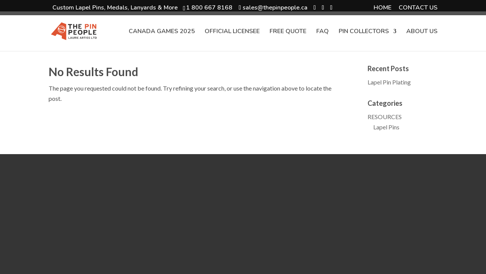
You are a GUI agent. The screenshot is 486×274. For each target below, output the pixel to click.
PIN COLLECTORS (364, 32)
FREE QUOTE (288, 32)
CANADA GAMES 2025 (162, 32)
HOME (382, 8)
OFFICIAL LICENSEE (232, 32)
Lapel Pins (386, 127)
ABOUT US (421, 32)
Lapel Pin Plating (389, 82)
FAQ (322, 32)
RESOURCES (385, 116)
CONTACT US (418, 8)
